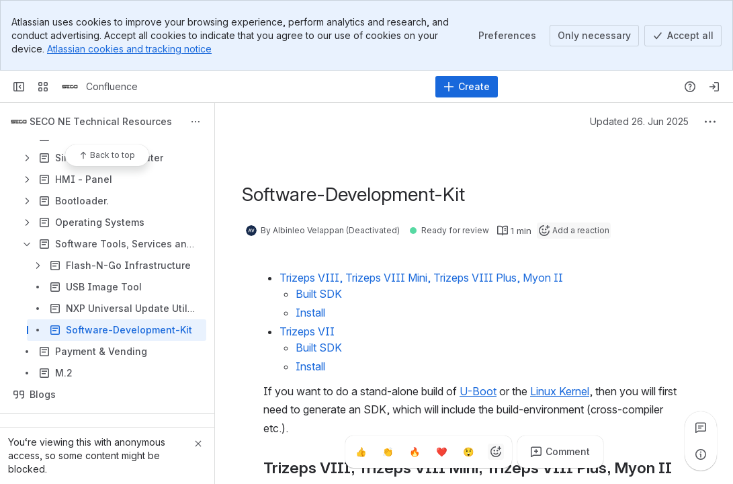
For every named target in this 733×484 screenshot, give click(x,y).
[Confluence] (70, 86)
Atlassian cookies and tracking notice (129, 48)
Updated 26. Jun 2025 (639, 121)
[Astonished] (469, 451)
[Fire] (415, 451)
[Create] (466, 86)
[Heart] (442, 451)
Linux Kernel (559, 391)
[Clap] (388, 451)
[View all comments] (701, 427)
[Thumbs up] (361, 451)
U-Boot (478, 391)
